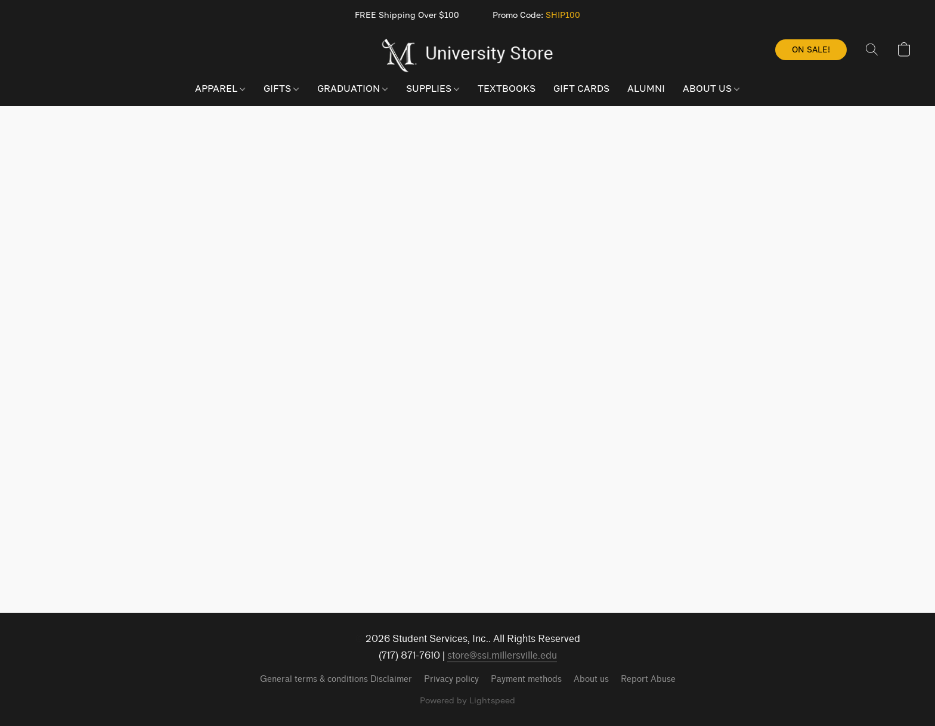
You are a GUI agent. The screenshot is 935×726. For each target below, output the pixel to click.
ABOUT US (711, 88)
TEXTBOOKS (506, 88)
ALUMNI (646, 88)
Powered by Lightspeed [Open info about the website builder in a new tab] (467, 700)
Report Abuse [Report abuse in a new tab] (648, 679)
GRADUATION (352, 88)
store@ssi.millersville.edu (502, 655)
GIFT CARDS (581, 88)
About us (591, 679)
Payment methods (526, 679)
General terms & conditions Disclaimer (336, 679)
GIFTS (281, 88)
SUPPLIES (432, 88)
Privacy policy (451, 679)
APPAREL (220, 88)
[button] (468, 55)
